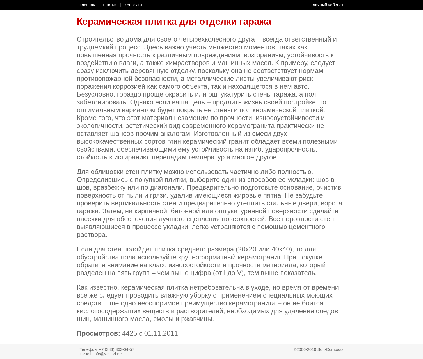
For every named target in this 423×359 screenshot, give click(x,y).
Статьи (110, 5)
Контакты (133, 5)
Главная (87, 5)
